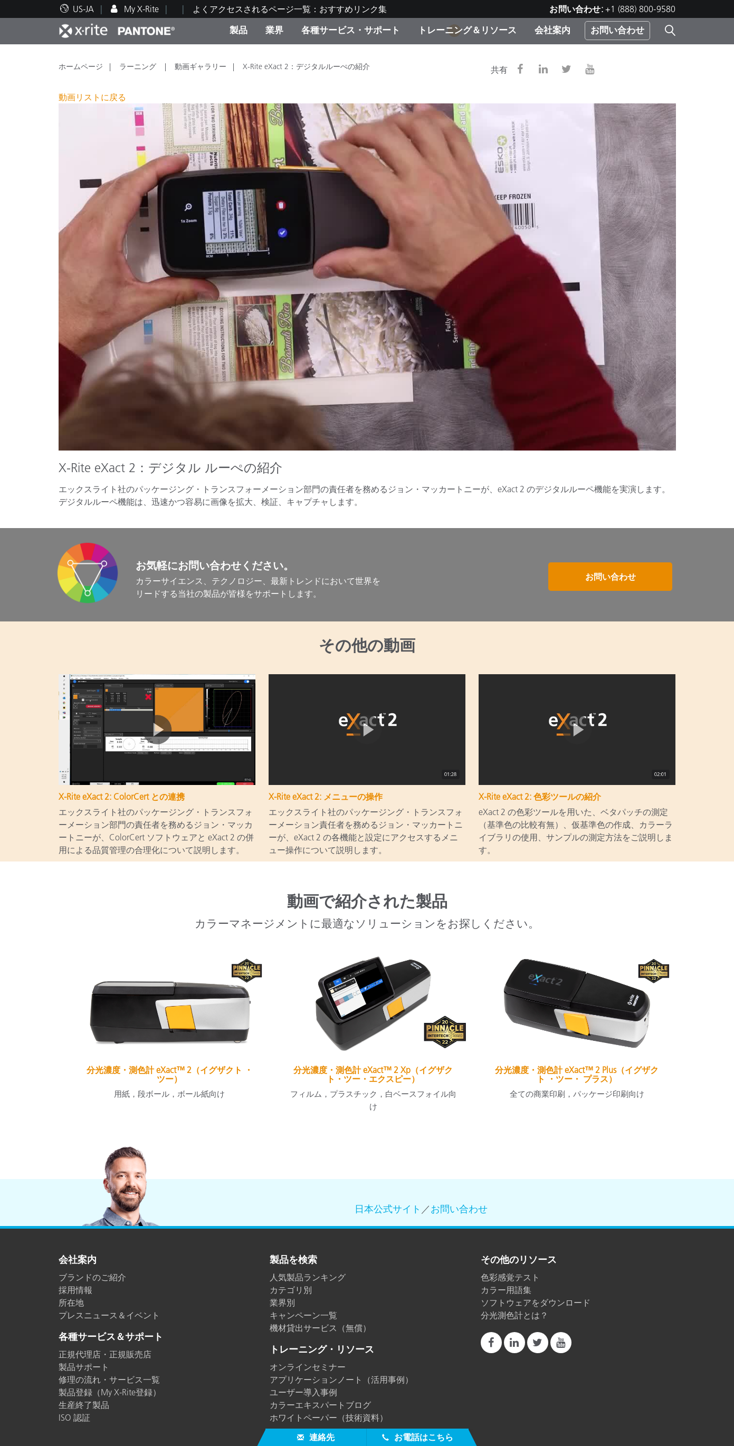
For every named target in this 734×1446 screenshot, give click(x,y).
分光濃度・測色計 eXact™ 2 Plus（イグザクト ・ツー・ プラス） (577, 1075)
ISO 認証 (74, 1417)
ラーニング (138, 66)
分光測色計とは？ (514, 1315)
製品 (238, 30)
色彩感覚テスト (510, 1277)
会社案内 (552, 30)
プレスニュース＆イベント (109, 1315)
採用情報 (75, 1290)
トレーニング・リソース (322, 1350)
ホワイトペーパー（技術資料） (329, 1417)
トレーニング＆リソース (467, 30)
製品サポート (84, 1367)
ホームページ (81, 66)
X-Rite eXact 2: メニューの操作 (326, 796)
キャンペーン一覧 (303, 1315)
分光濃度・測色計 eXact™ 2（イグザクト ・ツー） (170, 1075)
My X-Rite (140, 9)
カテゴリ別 (291, 1290)
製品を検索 (293, 1260)
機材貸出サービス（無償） (320, 1328)
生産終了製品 (84, 1405)
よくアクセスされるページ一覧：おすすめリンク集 (290, 9)
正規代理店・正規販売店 (105, 1354)
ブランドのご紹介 (92, 1277)
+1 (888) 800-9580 (640, 9)
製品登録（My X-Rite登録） (110, 1392)
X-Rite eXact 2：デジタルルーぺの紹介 (306, 66)
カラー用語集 (506, 1290)
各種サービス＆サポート (111, 1337)
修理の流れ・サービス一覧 (109, 1379)
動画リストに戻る (92, 97)
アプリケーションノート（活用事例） (341, 1379)
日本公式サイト (388, 1209)
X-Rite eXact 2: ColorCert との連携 (122, 796)
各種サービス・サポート (350, 30)
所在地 (71, 1302)
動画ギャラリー (200, 66)
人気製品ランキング (308, 1277)
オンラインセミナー (308, 1367)
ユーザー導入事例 (303, 1392)
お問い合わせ (617, 30)
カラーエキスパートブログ (320, 1405)
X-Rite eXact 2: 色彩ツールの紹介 (540, 796)
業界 (274, 30)
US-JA (83, 9)
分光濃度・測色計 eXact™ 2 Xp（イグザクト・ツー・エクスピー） (373, 1075)
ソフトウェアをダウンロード (535, 1302)
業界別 (282, 1302)
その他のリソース (519, 1260)
